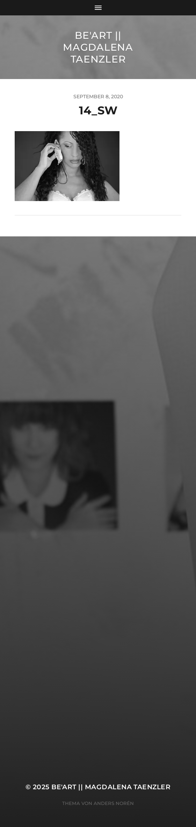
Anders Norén (114, 803)
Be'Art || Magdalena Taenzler (98, 47)
